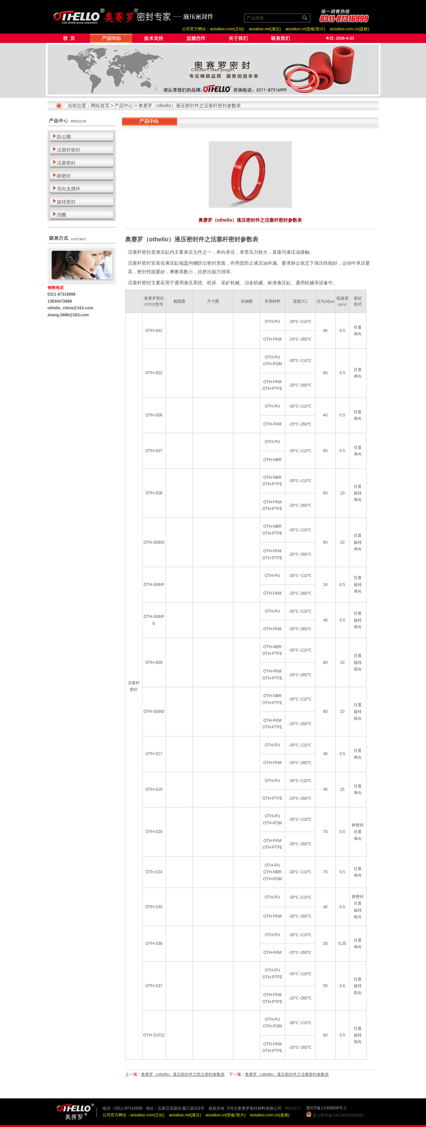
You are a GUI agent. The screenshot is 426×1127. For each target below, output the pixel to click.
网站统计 (293, 1108)
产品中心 (123, 105)
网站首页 (100, 105)
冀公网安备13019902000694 (338, 1115)
